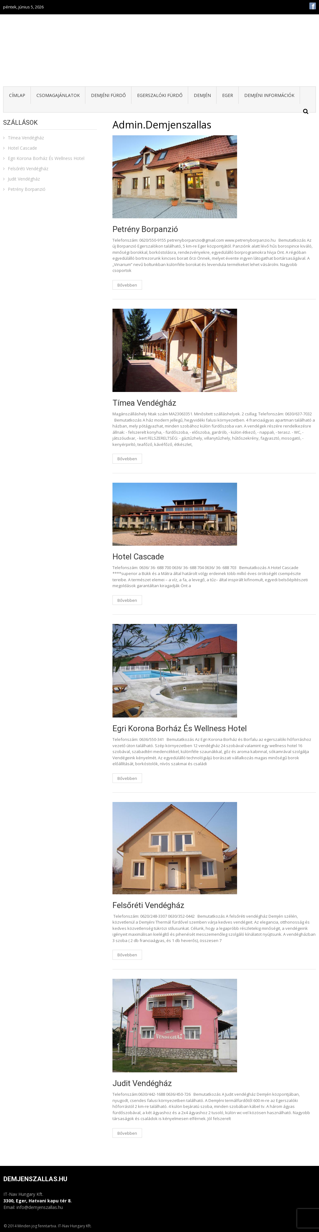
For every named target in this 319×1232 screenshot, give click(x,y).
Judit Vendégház (142, 1083)
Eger (227, 95)
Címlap (17, 95)
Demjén (202, 95)
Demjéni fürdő (108, 95)
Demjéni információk (269, 95)
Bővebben (127, 285)
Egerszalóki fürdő (160, 95)
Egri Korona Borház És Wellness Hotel (179, 728)
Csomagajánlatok (58, 95)
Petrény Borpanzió (145, 229)
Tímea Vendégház (144, 403)
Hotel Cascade (138, 556)
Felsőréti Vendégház (148, 905)
